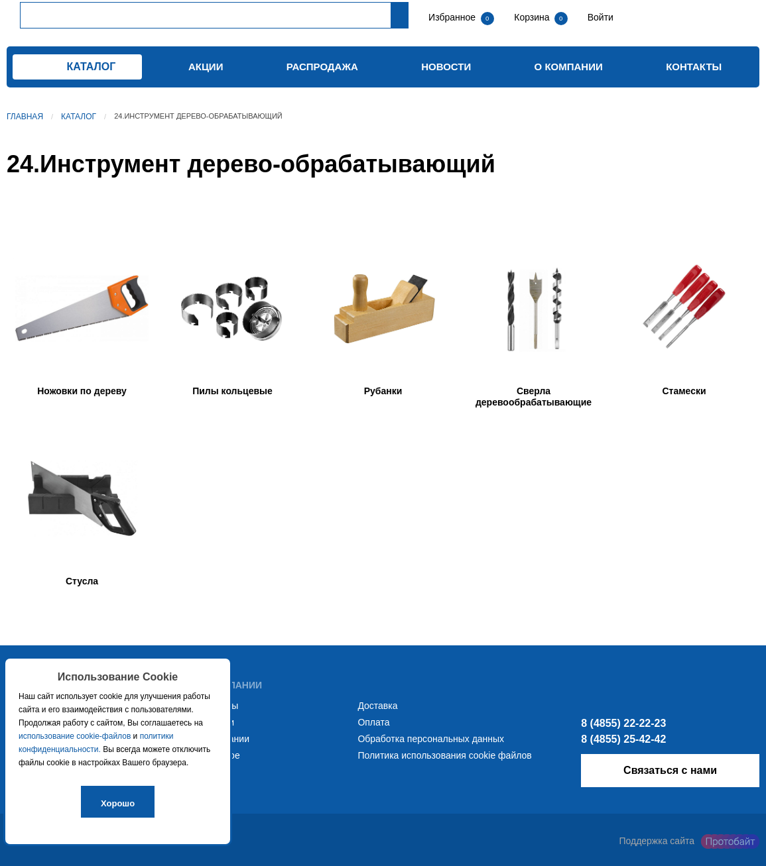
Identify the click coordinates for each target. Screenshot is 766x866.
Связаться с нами (670, 770)
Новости (446, 66)
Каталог (78, 116)
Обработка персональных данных (430, 738)
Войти (599, 17)
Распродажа (322, 66)
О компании (569, 66)
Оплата (373, 722)
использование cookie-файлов (75, 736)
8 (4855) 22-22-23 (623, 723)
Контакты (694, 66)
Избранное (452, 17)
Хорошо (118, 803)
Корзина (533, 17)
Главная (25, 116)
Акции (205, 66)
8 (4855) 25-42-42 (623, 739)
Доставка (377, 705)
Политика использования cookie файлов (444, 755)
